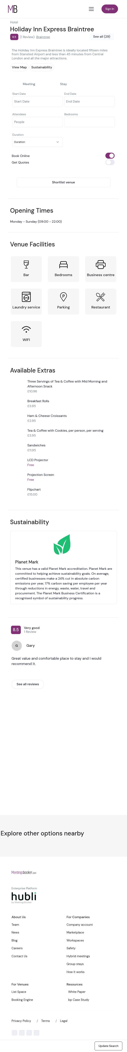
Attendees (19, 114)
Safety (71, 948)
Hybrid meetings (78, 956)
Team (15, 925)
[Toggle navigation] (91, 8)
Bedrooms (71, 114)
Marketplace (75, 932)
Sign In (109, 9)
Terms (45, 1021)
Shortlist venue (63, 182)
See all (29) (101, 36)
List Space (19, 992)
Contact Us (20, 956)
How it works (76, 972)
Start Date (19, 94)
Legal (63, 1021)
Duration (18, 135)
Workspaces (75, 940)
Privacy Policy (21, 1021)
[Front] (24, 872)
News (15, 932)
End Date (70, 94)
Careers (17, 948)
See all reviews (28, 684)
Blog (15, 940)
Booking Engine (22, 1000)
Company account (80, 925)
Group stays (75, 964)
